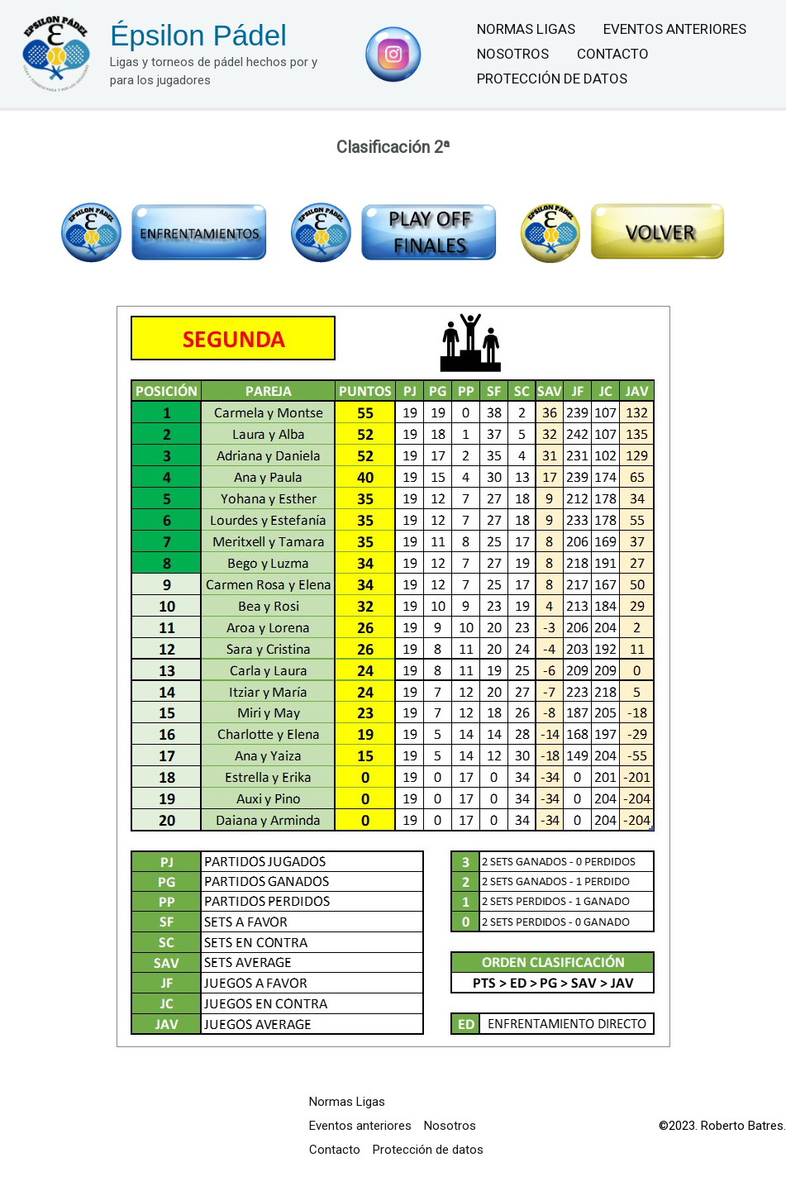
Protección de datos (552, 78)
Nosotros (513, 53)
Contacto (613, 53)
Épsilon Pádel (198, 35)
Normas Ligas (526, 29)
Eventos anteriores (674, 29)
